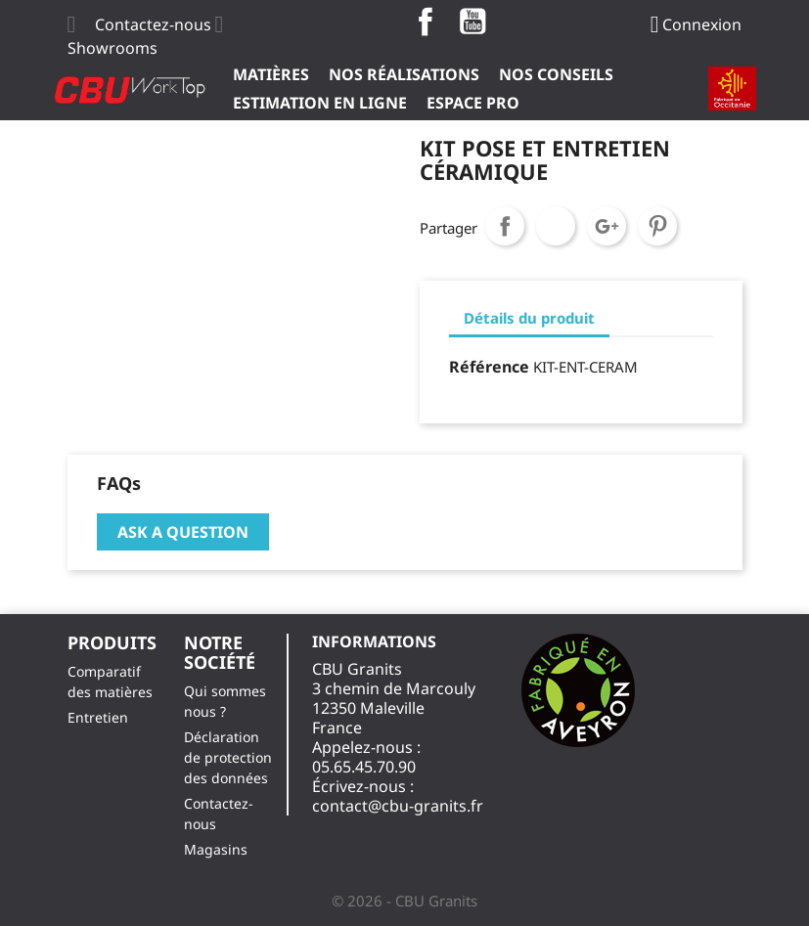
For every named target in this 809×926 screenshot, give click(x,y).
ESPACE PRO (473, 102)
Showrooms (112, 48)
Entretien (97, 717)
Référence (489, 366)
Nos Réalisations (404, 74)
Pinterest (657, 225)
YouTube (472, 21)
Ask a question (182, 532)
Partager (504, 225)
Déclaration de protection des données (228, 757)
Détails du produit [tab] (529, 318)
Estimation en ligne (320, 102)
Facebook (425, 21)
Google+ (606, 225)
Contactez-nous (153, 24)
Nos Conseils (556, 74)
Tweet (555, 225)
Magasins (215, 849)
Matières (271, 74)
